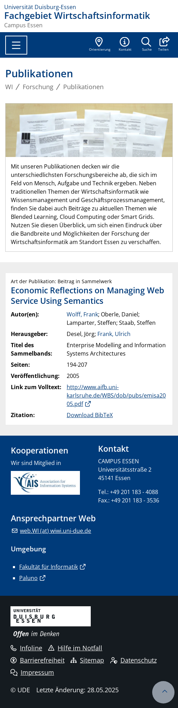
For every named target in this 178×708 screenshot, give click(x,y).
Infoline (26, 648)
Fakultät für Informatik (48, 567)
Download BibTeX (90, 415)
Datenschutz (133, 660)
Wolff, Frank (82, 314)
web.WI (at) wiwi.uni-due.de (55, 531)
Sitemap (87, 660)
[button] (163, 44)
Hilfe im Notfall (75, 648)
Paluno (28, 578)
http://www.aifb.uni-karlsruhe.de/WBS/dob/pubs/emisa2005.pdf (116, 395)
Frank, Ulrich (114, 334)
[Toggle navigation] (16, 45)
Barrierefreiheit (37, 660)
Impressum (32, 672)
